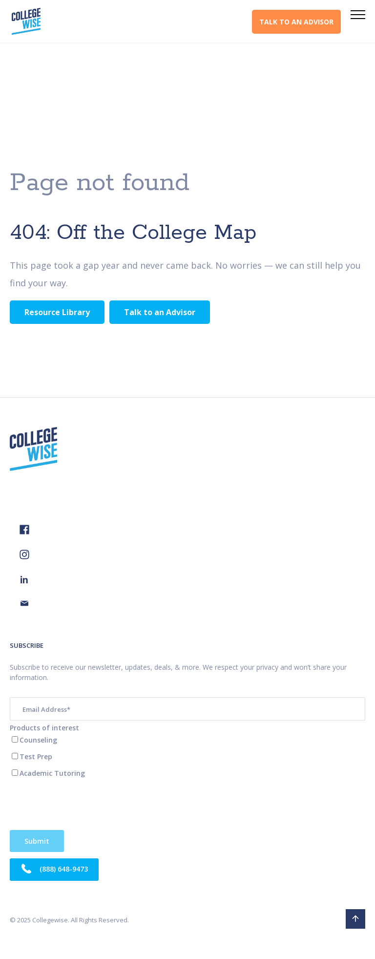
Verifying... (37, 841)
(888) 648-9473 (54, 869)
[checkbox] (187, 756)
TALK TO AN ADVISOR (296, 21)
